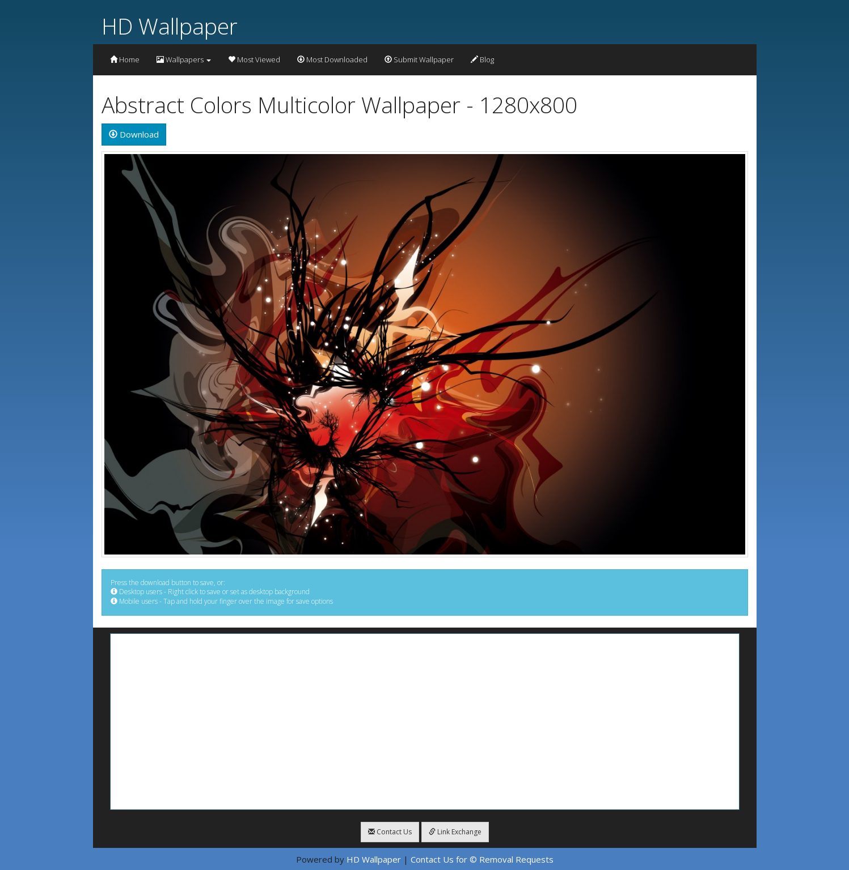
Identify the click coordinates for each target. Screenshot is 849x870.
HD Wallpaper (170, 26)
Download (134, 134)
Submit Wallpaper (419, 59)
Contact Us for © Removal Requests (482, 859)
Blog (482, 59)
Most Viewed (254, 59)
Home (125, 59)
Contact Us (390, 832)
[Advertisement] (424, 721)
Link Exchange (455, 832)
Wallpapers (184, 59)
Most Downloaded (332, 59)
